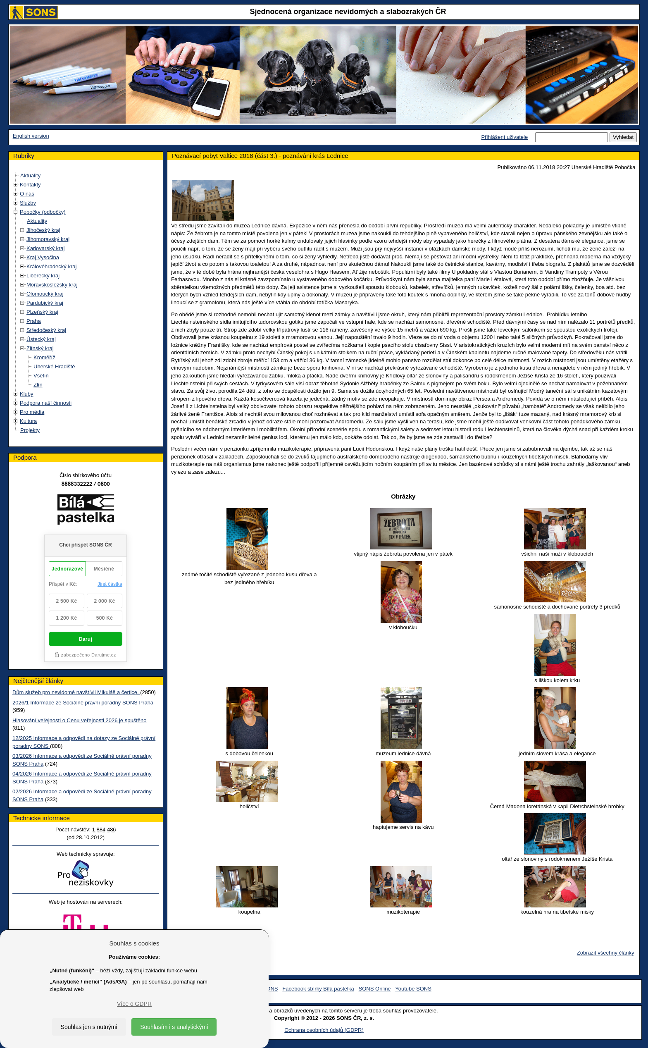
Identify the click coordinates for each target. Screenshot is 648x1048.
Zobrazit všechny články (605, 953)
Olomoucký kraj (45, 294)
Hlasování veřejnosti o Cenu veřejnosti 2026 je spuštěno (79, 720)
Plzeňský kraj (42, 312)
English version (31, 136)
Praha (33, 321)
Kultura (28, 421)
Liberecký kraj (43, 275)
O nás (27, 194)
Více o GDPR (134, 1003)
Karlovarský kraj (45, 248)
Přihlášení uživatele (504, 137)
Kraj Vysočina (42, 257)
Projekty (30, 430)
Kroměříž (44, 357)
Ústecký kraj (41, 339)
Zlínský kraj (40, 348)
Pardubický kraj (44, 303)
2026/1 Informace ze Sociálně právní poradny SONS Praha (82, 702)
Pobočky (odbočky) (43, 212)
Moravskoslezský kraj (52, 285)
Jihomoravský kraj (47, 239)
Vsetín (41, 375)
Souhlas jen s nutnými (89, 1027)
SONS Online (375, 989)
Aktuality (30, 175)
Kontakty (30, 184)
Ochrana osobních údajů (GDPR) (323, 1030)
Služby (28, 203)
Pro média (32, 412)
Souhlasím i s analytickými (174, 1027)
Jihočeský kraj (43, 230)
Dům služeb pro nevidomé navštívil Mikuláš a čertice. (76, 692)
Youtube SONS (413, 989)
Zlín (38, 385)
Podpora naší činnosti (45, 403)
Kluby (26, 394)
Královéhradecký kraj (51, 266)
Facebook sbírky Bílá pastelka (318, 989)
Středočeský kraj (46, 330)
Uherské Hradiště (54, 366)
